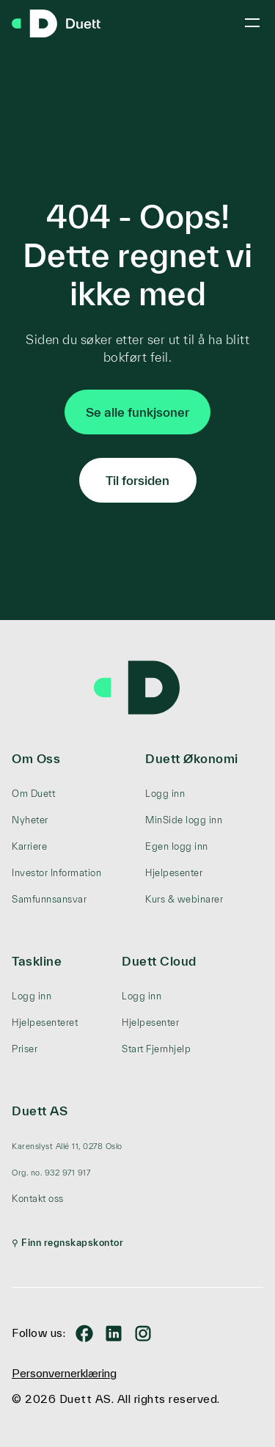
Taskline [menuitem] (37, 961)
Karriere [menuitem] (29, 846)
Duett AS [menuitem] (39, 1111)
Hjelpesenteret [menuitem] (45, 1022)
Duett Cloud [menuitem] (159, 961)
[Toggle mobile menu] (252, 23)
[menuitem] (67, 1146)
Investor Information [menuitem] (56, 872)
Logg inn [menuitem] (165, 793)
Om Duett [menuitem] (33, 793)
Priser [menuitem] (24, 1048)
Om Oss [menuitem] (36, 758)
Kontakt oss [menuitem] (38, 1198)
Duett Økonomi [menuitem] (191, 758)
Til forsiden (137, 480)
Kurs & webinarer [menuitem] (184, 899)
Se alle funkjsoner (137, 412)
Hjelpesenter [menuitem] (173, 872)
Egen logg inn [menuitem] (176, 846)
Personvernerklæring (64, 1373)
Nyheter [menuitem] (30, 819)
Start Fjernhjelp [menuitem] (156, 1048)
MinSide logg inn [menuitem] (183, 819)
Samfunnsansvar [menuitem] (49, 899)
